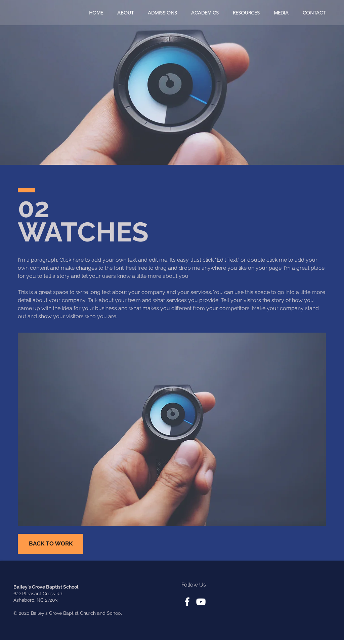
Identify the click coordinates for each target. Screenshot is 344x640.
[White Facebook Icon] (187, 601)
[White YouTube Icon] (201, 601)
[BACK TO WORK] (50, 544)
